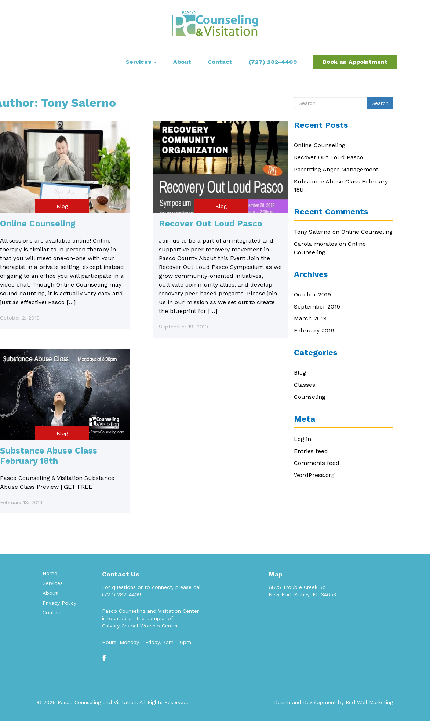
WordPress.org (314, 475)
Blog (62, 206)
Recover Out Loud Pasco (210, 224)
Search (380, 103)
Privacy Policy (59, 603)
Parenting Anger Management (336, 169)
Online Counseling (38, 224)
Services (141, 61)
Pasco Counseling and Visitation (97, 702)
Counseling (309, 396)
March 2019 (310, 318)
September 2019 (317, 306)
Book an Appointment (354, 61)
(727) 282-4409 (273, 61)
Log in (302, 439)
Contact (220, 61)
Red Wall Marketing (369, 702)
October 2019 (312, 294)
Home (50, 573)
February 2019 (314, 330)
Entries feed (311, 451)
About (182, 61)
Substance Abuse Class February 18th (48, 456)
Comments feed (316, 462)
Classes (304, 384)
